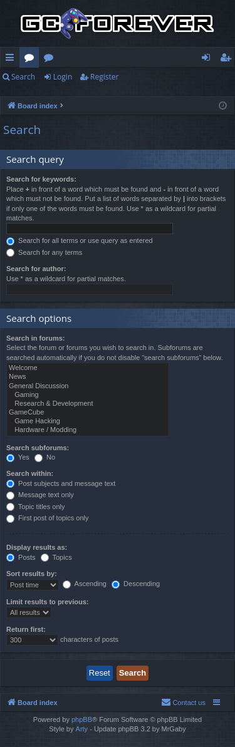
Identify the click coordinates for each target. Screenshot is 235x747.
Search (23, 76)
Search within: (29, 473)
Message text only (40, 494)
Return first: (26, 629)
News (88, 377)
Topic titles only (35, 506)
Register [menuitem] (228, 59)
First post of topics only (47, 518)
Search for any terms (44, 252)
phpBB (81, 719)
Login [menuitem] (208, 59)
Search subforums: (37, 447)
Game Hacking (88, 421)
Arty (82, 729)
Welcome (88, 368)
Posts (21, 557)
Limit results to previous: (47, 601)
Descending (136, 583)
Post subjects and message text (60, 483)
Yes (17, 457)
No (44, 457)
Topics (56, 557)
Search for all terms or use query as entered (79, 240)
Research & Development (88, 403)
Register (104, 76)
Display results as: (36, 547)
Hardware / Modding (88, 430)
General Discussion (88, 386)
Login (62, 76)
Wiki (51, 59)
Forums (31, 59)
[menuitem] (183, 702)
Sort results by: (31, 573)
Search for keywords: (41, 179)
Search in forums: (35, 338)
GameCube (88, 412)
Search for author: (36, 268)
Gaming (88, 395)
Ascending (85, 583)
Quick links (12, 59)
